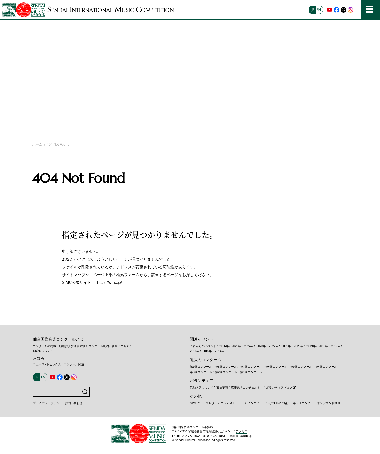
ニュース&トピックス (47, 364)
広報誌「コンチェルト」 (247, 387)
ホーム (37, 144)
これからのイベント (203, 346)
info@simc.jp (244, 436)
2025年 (236, 346)
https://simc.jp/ (109, 282)
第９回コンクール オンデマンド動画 (316, 403)
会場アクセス (120, 346)
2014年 (219, 351)
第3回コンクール (201, 372)
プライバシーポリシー (47, 403)
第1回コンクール (251, 372)
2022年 (273, 346)
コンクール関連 (74, 364)
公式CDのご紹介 (279, 403)
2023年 (261, 346)
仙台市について (43, 350)
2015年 (207, 351)
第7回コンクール (251, 366)
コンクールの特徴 (44, 346)
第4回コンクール (326, 366)
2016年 (194, 351)
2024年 (248, 346)
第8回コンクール (226, 366)
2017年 (335, 346)
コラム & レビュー (233, 403)
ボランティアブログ (279, 387)
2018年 (323, 346)
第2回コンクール (226, 372)
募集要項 (222, 387)
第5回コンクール (301, 366)
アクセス (241, 431)
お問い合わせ (73, 403)
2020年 (298, 346)
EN (319, 10)
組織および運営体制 (72, 346)
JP (313, 10)
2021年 (286, 346)
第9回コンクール (201, 366)
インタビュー (256, 403)
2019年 (311, 346)
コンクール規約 (98, 346)
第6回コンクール (276, 366)
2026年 (224, 346)
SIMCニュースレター (204, 403)
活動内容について (201, 387)
